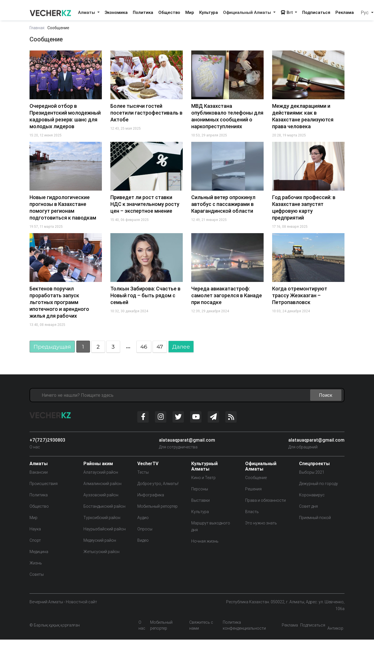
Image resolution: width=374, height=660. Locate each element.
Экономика (116, 12)
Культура (208, 12)
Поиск (325, 395)
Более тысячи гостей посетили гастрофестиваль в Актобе (146, 113)
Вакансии (39, 472)
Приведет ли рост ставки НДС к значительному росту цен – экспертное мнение (144, 204)
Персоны (199, 489)
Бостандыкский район (104, 506)
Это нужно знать (261, 523)
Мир (189, 12)
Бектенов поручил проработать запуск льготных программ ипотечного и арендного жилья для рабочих (59, 302)
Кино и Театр (203, 477)
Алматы (87, 12)
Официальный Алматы (247, 12)
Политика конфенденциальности (244, 625)
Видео (143, 540)
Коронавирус (312, 494)
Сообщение (256, 477)
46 (143, 346)
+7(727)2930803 (47, 440)
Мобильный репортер (157, 506)
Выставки (200, 500)
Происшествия (44, 483)
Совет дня (308, 506)
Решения (253, 489)
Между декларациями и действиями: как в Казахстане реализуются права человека (302, 116)
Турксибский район (101, 517)
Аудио (143, 517)
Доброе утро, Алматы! (157, 483)
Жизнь (36, 563)
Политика (143, 12)
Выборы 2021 (311, 472)
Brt (287, 12)
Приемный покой (315, 517)
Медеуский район (99, 540)
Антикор (335, 628)
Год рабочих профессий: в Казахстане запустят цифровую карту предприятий (303, 207)
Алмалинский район (102, 483)
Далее (181, 346)
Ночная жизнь (204, 541)
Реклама (344, 12)
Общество (169, 12)
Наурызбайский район (104, 529)
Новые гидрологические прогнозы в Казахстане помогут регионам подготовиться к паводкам (63, 207)
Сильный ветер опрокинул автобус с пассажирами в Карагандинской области (223, 204)
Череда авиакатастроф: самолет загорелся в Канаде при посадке (226, 295)
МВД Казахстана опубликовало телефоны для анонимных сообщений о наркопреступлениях (227, 116)
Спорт (35, 540)
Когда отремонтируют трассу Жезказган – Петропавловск (299, 295)
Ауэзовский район (100, 494)
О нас (35, 447)
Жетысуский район (101, 551)
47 (159, 346)
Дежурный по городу (318, 483)
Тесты (143, 472)
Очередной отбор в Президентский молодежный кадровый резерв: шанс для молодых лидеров (65, 116)
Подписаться (316, 12)
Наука (35, 529)
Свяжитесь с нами (201, 625)
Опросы (144, 529)
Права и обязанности (265, 500)
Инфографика (150, 494)
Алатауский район (100, 472)
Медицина (39, 551)
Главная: (37, 27)
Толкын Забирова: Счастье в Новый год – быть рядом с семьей (145, 295)
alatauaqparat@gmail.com (187, 440)
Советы (37, 574)
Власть (252, 511)
